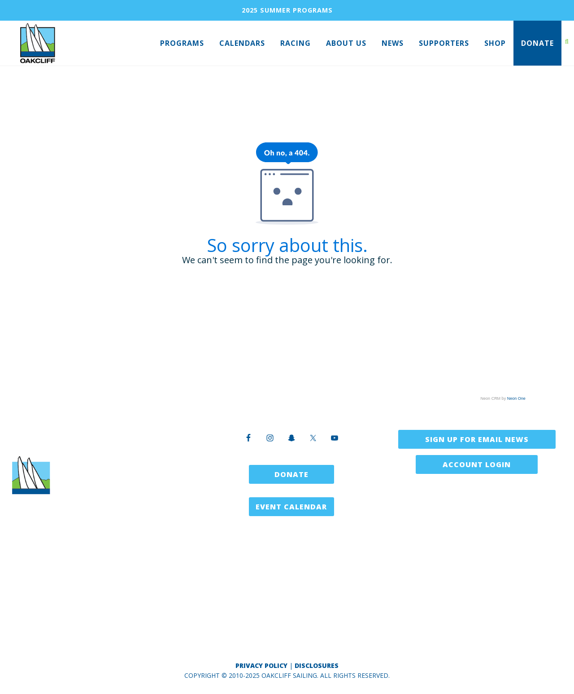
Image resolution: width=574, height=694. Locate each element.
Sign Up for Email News (477, 439)
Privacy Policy (261, 665)
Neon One (516, 398)
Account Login (477, 464)
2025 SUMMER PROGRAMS (287, 10)
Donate (291, 474)
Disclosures (317, 665)
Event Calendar (291, 507)
